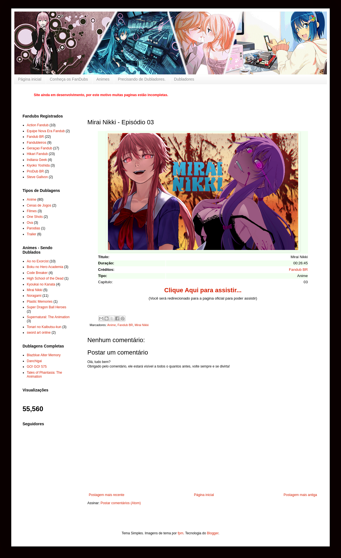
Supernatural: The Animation (48, 317)
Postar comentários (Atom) (121, 503)
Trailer (31, 234)
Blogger (212, 533)
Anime (111, 325)
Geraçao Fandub (39, 148)
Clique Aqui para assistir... (203, 290)
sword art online (39, 333)
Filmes (32, 211)
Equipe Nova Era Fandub (46, 131)
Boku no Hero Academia (45, 267)
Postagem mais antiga (300, 495)
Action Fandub (37, 125)
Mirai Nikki (142, 325)
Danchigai (34, 361)
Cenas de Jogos (39, 205)
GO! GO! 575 (37, 367)
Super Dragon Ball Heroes (46, 307)
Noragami (34, 296)
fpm (180, 533)
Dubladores (184, 79)
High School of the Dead (45, 278)
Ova (30, 223)
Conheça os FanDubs (69, 79)
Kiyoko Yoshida (38, 165)
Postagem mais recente (106, 495)
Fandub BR (298, 269)
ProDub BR (35, 171)
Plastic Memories (39, 302)
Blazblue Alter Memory (44, 355)
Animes (103, 79)
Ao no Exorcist (37, 261)
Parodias (33, 228)
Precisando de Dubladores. (142, 79)
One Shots (35, 217)
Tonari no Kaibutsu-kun (44, 327)
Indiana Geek (37, 160)
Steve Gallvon (37, 177)
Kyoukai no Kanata (41, 284)
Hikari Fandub (37, 154)
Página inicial (29, 79)
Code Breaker (37, 273)
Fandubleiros (36, 143)
